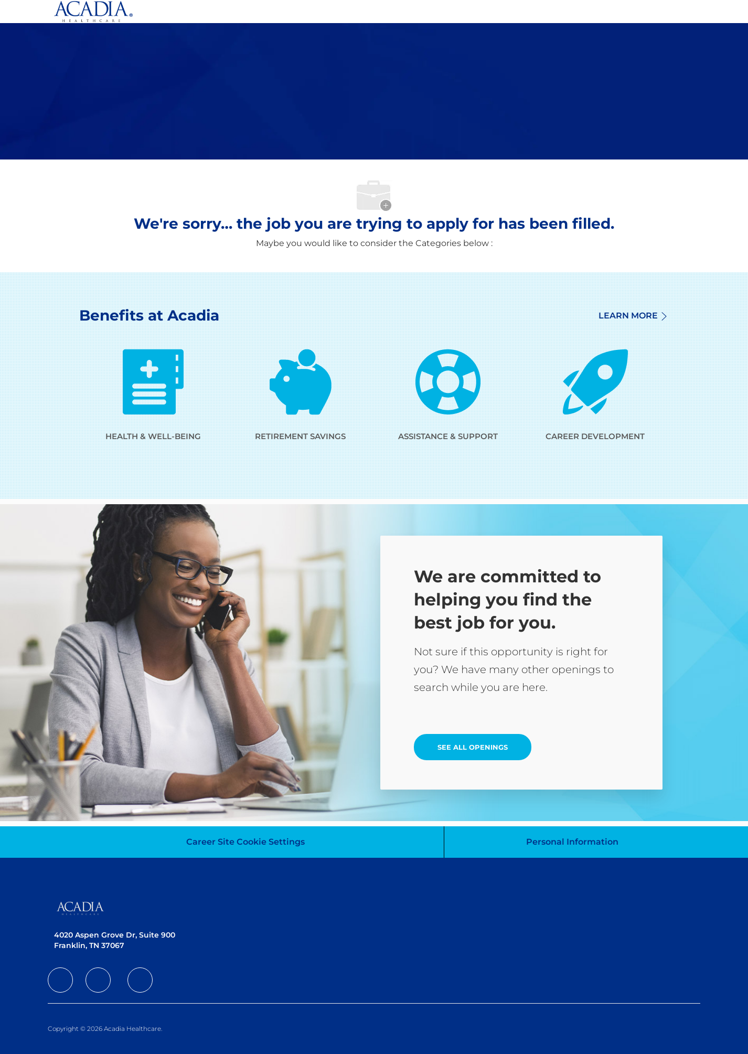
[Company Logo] (93, 11)
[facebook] (60, 980)
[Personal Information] (572, 842)
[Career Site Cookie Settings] (245, 842)
